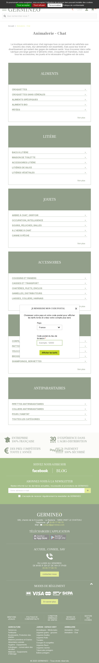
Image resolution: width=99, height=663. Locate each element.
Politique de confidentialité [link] (73, 5)
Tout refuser (39, 5)
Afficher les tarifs (49, 352)
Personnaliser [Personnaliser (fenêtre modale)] (55, 5)
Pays (39, 323)
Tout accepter (23, 5)
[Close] (76, 308)
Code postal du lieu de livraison (47, 337)
